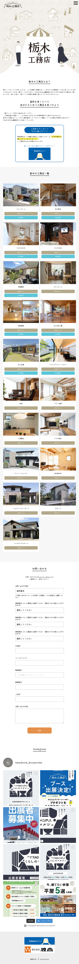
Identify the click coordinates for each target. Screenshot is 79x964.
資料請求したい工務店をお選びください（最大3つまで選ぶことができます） (39, 604)
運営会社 (33, 959)
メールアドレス (21, 658)
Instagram (44, 959)
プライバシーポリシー (44, 577)
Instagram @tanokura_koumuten (41, 925)
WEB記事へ (21, 217)
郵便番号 (19, 682)
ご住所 (18, 694)
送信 (39, 730)
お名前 (18, 646)
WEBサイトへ (21, 214)
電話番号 (19, 670)
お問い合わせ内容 (22, 586)
